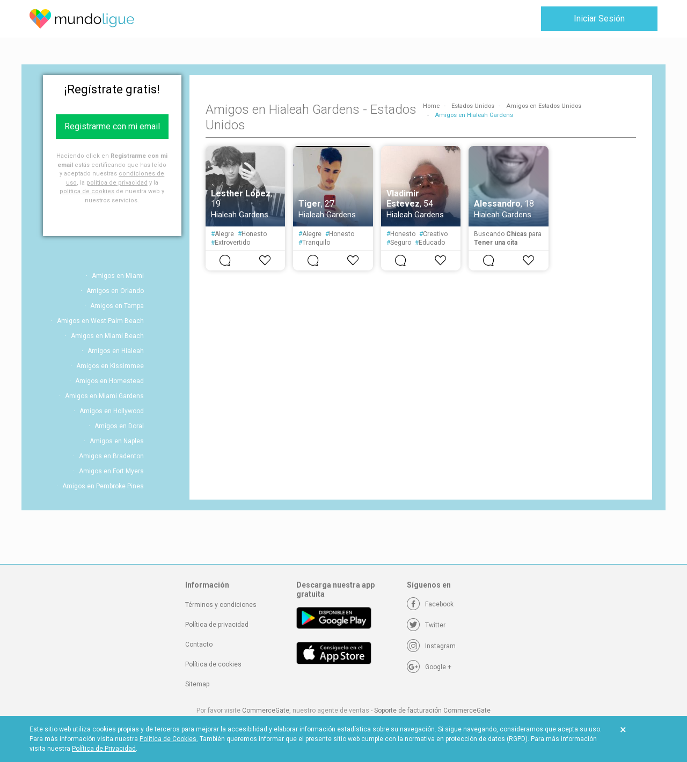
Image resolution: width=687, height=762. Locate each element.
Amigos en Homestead (109, 381)
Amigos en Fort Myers (111, 471)
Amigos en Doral (119, 426)
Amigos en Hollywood (111, 411)
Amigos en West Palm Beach (100, 321)
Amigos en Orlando (115, 291)
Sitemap (197, 684)
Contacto (199, 644)
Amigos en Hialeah (115, 351)
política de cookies (87, 191)
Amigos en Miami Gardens (104, 396)
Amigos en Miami (118, 276)
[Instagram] (431, 646)
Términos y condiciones (221, 605)
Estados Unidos (472, 105)
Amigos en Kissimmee (110, 366)
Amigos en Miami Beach (107, 336)
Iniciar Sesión (599, 18)
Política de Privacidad (104, 748)
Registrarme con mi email (112, 126)
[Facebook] (430, 604)
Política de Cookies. (169, 739)
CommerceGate (265, 710)
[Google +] (429, 667)
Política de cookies (213, 664)
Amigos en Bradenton (111, 456)
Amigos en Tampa (117, 306)
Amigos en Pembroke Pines (103, 486)
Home (431, 105)
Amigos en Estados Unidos (543, 105)
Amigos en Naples (117, 441)
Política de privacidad (217, 624)
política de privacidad (117, 182)
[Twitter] (426, 625)
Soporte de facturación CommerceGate (432, 710)
